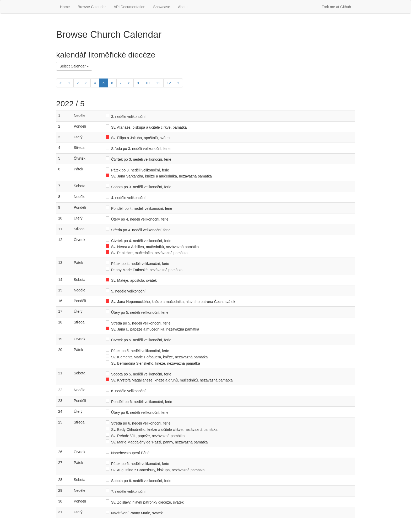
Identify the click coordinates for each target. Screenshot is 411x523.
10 (147, 83)
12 (169, 83)
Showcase (161, 7)
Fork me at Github (336, 7)
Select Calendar (74, 66)
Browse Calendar (92, 7)
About (183, 7)
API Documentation (129, 7)
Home (65, 7)
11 (158, 83)
